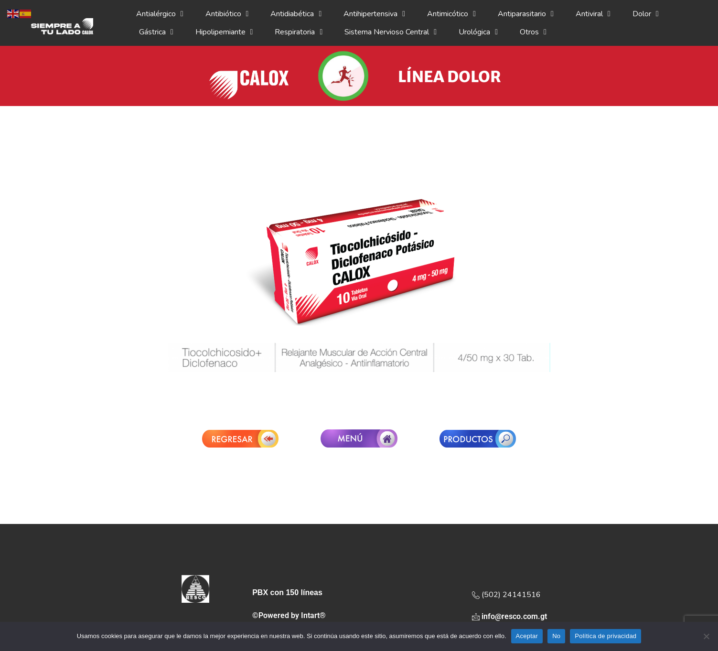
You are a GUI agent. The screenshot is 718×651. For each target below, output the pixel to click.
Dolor (645, 13)
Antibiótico (227, 13)
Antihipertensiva (374, 13)
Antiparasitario (526, 13)
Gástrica (156, 32)
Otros (533, 32)
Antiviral (593, 13)
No (556, 636)
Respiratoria (298, 32)
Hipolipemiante (224, 32)
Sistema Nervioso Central (390, 32)
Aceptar (527, 636)
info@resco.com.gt (509, 616)
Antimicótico (451, 13)
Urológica (478, 32)
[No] (706, 636)
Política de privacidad (605, 636)
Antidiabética (295, 13)
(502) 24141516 (506, 594)
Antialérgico (159, 13)
